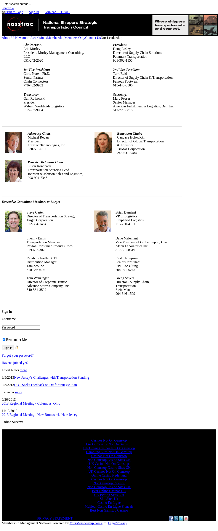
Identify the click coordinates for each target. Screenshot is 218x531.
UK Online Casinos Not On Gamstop (109, 448)
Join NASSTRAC (57, 12)
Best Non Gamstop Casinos (109, 510)
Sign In (34, 12)
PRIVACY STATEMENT (55, 518)
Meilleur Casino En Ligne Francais (109, 506)
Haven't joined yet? (15, 363)
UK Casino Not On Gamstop (109, 464)
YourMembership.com (86, 523)
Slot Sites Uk (109, 499)
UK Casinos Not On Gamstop (109, 471)
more (23, 370)
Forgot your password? (18, 355)
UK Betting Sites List (109, 495)
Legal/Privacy (117, 523)
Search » (8, 8)
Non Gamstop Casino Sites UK (109, 460)
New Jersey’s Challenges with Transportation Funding (51, 377)
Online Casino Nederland (109, 475)
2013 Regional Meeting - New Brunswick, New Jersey (39, 414)
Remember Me (16, 339)
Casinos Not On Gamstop (109, 440)
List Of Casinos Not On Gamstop (109, 444)
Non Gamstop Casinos (109, 483)
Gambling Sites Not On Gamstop (109, 452)
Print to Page (14, 12)
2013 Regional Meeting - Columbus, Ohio (31, 403)
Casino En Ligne (109, 502)
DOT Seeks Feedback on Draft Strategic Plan (45, 385)
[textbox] (21, 4)
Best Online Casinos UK (109, 491)
